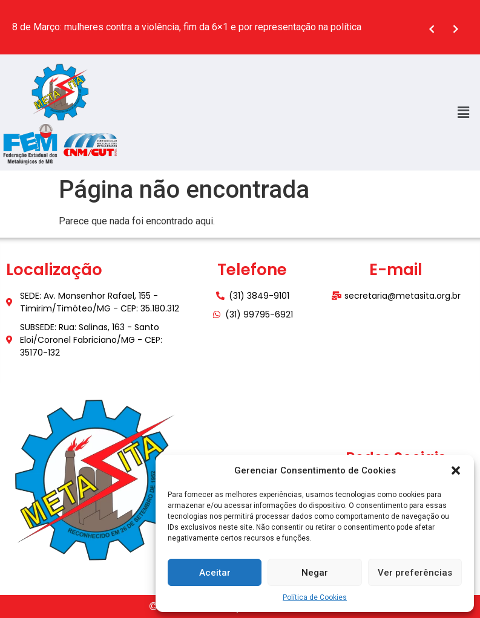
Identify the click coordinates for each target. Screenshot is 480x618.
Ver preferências (415, 572)
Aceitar (215, 572)
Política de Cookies (315, 597)
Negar (314, 572)
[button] (456, 470)
